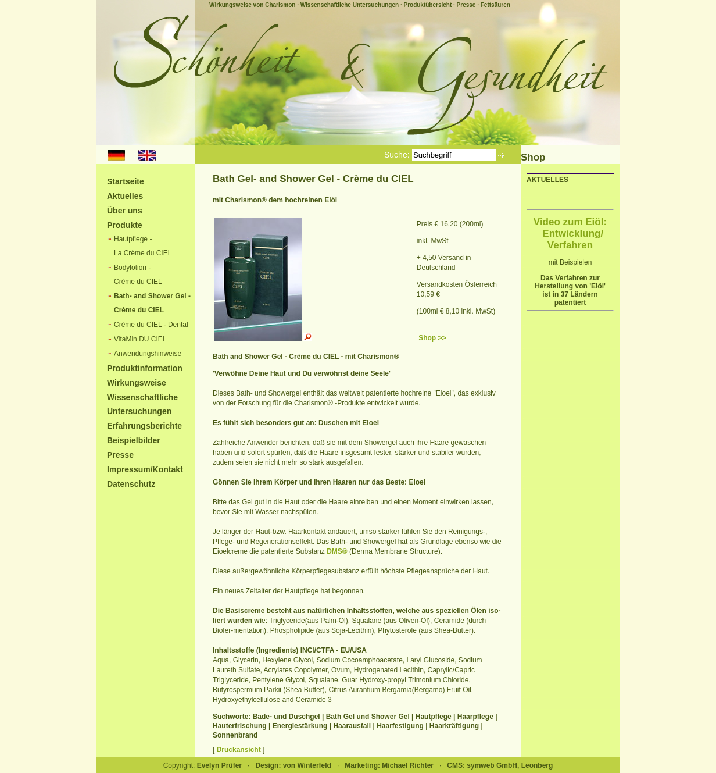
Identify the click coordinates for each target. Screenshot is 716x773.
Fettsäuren (495, 5)
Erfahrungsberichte (144, 425)
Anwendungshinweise (147, 354)
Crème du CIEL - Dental (151, 324)
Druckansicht (239, 750)
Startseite (125, 181)
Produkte (124, 225)
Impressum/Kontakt (145, 469)
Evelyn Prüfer (219, 765)
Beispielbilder (133, 440)
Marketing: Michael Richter (389, 765)
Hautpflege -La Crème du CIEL (142, 246)
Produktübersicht (427, 5)
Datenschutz (131, 484)
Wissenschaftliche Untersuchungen (349, 5)
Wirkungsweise (136, 382)
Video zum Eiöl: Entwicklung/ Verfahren (570, 233)
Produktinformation (144, 368)
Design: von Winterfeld (293, 765)
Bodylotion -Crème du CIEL (138, 274)
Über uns (124, 210)
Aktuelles (125, 196)
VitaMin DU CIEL (140, 339)
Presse (466, 5)
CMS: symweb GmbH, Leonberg (500, 765)
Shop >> (432, 338)
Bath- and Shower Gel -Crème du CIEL (152, 303)
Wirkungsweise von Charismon (252, 5)
